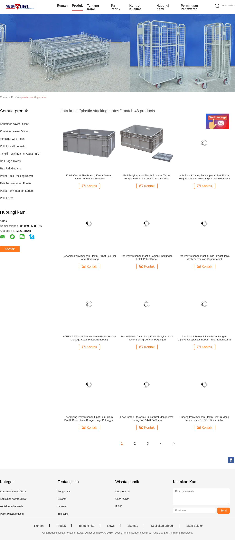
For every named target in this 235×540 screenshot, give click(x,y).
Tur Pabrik (115, 7)
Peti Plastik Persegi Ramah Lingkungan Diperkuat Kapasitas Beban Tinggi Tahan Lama (204, 338)
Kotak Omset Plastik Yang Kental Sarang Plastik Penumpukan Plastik (89, 177)
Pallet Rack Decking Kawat (16, 175)
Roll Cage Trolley (10, 161)
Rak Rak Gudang (10, 168)
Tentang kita (86, 525)
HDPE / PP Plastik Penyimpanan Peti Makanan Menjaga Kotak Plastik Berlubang (89, 338)
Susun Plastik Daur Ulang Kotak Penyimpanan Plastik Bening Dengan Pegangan (146, 338)
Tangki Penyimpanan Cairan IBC (20, 153)
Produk (77, 5)
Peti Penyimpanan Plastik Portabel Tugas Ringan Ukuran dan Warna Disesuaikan (146, 177)
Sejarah (62, 498)
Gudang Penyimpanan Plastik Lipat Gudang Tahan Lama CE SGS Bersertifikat (204, 419)
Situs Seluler (194, 525)
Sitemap (132, 525)
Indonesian (228, 5)
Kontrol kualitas (135, 7)
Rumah (62, 5)
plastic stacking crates (33, 97)
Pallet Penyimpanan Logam (16, 190)
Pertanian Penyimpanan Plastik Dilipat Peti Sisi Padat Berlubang (89, 257)
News (111, 525)
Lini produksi (122, 491)
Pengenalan (64, 491)
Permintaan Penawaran (189, 7)
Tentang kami (93, 7)
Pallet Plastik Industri (12, 146)
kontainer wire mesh (12, 138)
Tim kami (63, 513)
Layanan (62, 506)
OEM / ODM (122, 498)
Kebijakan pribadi (162, 525)
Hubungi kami (162, 7)
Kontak (10, 249)
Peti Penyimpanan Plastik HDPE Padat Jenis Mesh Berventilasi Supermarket (204, 257)
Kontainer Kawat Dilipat (14, 123)
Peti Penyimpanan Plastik (15, 183)
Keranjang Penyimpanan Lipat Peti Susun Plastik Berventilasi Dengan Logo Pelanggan (89, 419)
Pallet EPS (6, 198)
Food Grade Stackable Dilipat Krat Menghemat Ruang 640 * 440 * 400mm (146, 419)
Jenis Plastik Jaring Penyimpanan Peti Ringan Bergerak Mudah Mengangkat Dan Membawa (204, 177)
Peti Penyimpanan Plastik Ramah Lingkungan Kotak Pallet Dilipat (147, 257)
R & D (118, 506)
